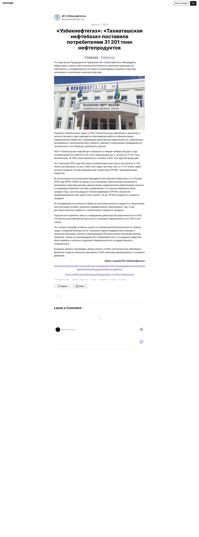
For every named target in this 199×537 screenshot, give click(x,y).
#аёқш (118, 269)
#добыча (106, 266)
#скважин (82, 266)
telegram (102, 274)
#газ (64, 266)
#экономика (133, 266)
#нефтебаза (85, 269)
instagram (92, 274)
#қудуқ (96, 269)
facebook (81, 274)
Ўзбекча (108, 57)
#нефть (58, 266)
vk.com (112, 274)
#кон (102, 269)
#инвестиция (95, 266)
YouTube (121, 274)
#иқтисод (110, 269)
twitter (129, 274)
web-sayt (71, 274)
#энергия (72, 266)
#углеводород (119, 266)
